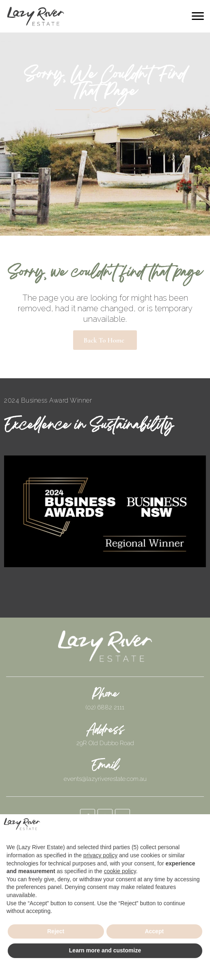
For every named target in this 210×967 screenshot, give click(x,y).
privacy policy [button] (100, 855)
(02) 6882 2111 (105, 707)
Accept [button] (154, 931)
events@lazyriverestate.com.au (105, 779)
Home (96, 125)
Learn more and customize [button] (105, 950)
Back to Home (104, 340)
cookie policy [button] (120, 871)
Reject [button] (55, 931)
